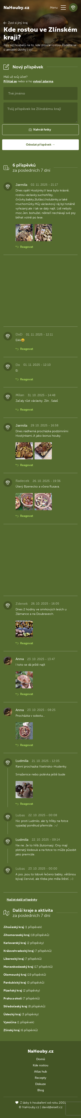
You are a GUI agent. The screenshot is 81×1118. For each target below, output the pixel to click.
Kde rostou (40, 1065)
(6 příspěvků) (20, 1030)
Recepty (40, 1078)
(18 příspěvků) (26, 935)
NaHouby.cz (16, 7)
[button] (63, 7)
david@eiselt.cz (52, 1107)
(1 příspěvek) (22, 927)
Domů (40, 1059)
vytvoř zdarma (43, 81)
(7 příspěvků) (27, 951)
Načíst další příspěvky (22, 899)
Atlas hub (40, 1071)
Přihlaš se (10, 81)
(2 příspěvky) (23, 943)
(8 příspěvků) (24, 1006)
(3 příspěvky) (21, 1014)
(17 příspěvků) (28, 967)
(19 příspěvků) (24, 975)
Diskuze (40, 1084)
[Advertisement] (40, 290)
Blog (40, 1090)
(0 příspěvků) (23, 982)
